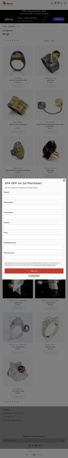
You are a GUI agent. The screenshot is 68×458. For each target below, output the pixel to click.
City (6, 232)
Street (7, 222)
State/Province (10, 243)
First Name (9, 202)
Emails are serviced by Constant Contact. (45, 265)
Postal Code (9, 253)
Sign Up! (34, 271)
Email (7, 192)
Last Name (9, 212)
